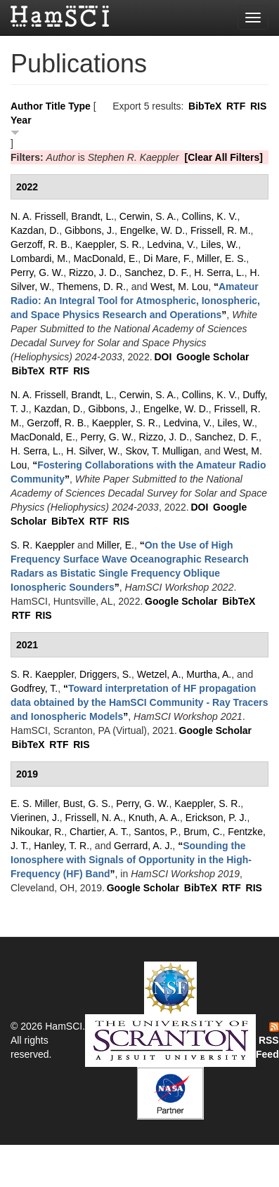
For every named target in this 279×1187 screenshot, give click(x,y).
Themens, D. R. (91, 286)
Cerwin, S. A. (147, 216)
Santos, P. (156, 831)
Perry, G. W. (37, 272)
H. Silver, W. (92, 451)
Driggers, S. (105, 674)
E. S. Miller (34, 803)
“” (135, 300)
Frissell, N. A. (94, 817)
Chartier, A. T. (99, 831)
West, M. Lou (179, 286)
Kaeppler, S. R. (108, 244)
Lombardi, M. (39, 258)
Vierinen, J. (35, 817)
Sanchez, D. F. (156, 272)
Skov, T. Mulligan (162, 451)
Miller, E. (115, 545)
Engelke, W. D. (153, 230)
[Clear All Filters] (223, 157)
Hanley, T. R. (61, 845)
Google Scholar (212, 356)
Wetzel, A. (159, 674)
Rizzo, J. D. (94, 272)
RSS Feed (267, 1041)
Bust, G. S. (87, 803)
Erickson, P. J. (216, 817)
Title (56, 106)
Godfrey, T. (34, 688)
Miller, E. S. (222, 258)
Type (79, 106)
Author (27, 106)
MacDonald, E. (105, 258)
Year (21, 120)
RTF (235, 106)
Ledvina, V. (171, 244)
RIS (258, 106)
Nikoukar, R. (37, 831)
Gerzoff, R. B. (40, 244)
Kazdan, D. (35, 230)
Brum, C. (202, 831)
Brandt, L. (92, 216)
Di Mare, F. (167, 258)
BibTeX (204, 106)
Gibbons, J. (90, 230)
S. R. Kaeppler (42, 545)
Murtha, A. (208, 674)
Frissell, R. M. (220, 230)
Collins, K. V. (210, 216)
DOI (162, 356)
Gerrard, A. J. (143, 845)
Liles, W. (219, 244)
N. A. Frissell (38, 216)
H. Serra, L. (219, 272)
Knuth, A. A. (154, 817)
